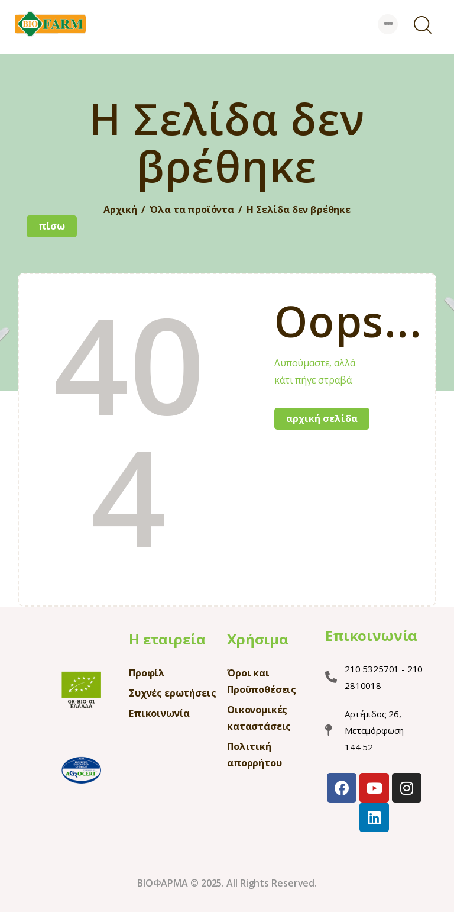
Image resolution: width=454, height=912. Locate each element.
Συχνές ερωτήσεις (172, 693)
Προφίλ (147, 672)
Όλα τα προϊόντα (192, 209)
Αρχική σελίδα (322, 418)
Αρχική (120, 209)
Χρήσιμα (257, 639)
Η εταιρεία (167, 639)
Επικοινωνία (159, 713)
